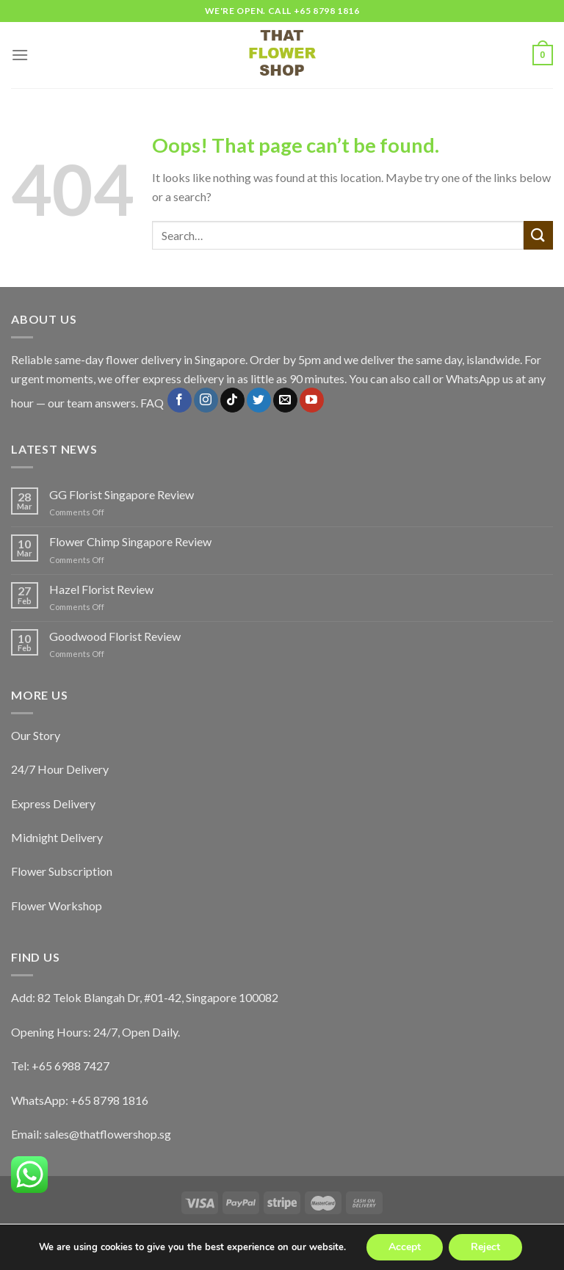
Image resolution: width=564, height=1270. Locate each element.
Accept (404, 1247)
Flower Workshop (56, 905)
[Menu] (20, 55)
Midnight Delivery (57, 837)
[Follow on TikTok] (232, 400)
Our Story (35, 735)
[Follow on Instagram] (206, 400)
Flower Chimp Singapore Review (130, 541)
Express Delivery (53, 803)
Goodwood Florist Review (115, 636)
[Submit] (538, 235)
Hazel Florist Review (101, 589)
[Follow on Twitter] (259, 400)
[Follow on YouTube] (312, 400)
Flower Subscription (61, 871)
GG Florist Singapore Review (121, 494)
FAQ (152, 403)
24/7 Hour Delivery (60, 769)
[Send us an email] (285, 400)
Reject (485, 1247)
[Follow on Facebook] (179, 400)
